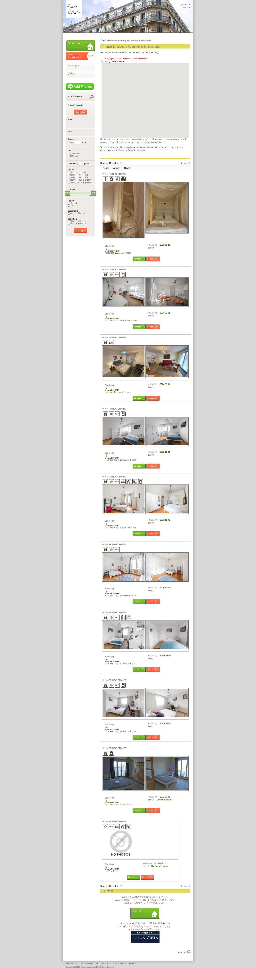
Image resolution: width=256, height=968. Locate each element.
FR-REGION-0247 (117, 409)
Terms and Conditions (85, 963)
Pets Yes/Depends (77, 223)
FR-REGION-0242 (117, 544)
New (126, 168)
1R (70, 172)
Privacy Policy (118, 963)
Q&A (96, 963)
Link (133, 963)
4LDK (87, 180)
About (109, 963)
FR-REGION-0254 (117, 269)
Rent (105, 168)
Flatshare (73, 156)
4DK (79, 180)
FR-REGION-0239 (117, 680)
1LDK (71, 175)
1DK (83, 172)
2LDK (71, 177)
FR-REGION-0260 (117, 174)
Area (115, 168)
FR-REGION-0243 (117, 477)
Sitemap (128, 963)
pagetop (182, 952)
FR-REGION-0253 (117, 337)
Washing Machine (77, 213)
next (186, 163)
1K (76, 172)
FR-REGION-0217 (117, 821)
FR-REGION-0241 (117, 612)
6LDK (87, 182)
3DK (85, 177)
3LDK (71, 180)
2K (78, 175)
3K (78, 177)
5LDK (78, 182)
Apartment (73, 154)
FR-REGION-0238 (117, 748)
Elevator (73, 205)
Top (67, 963)
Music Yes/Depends (77, 221)
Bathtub (72, 203)
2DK (85, 175)
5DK (71, 182)
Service (73, 963)
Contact (102, 963)
